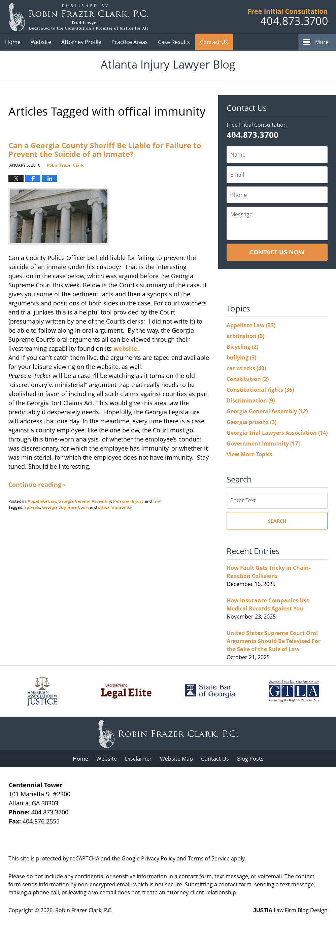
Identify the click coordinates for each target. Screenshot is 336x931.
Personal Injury (128, 501)
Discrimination (251, 400)
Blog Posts (250, 758)
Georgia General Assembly (84, 501)
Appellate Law (42, 501)
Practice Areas (129, 42)
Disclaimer (138, 758)
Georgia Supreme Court (65, 507)
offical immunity (115, 507)
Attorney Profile (81, 42)
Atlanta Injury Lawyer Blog (78, 17)
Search (277, 521)
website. (127, 348)
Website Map (176, 758)
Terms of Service (209, 858)
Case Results (174, 42)
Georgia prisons (251, 422)
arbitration (245, 336)
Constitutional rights (260, 389)
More (322, 42)
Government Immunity (263, 443)
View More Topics (249, 454)
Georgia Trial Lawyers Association (277, 432)
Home (13, 42)
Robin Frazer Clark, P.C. (83, 910)
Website (41, 42)
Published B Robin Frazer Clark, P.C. (288, 17)
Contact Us (214, 42)
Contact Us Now (277, 252)
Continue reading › (36, 484)
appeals (32, 507)
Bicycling (242, 346)
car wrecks (246, 368)
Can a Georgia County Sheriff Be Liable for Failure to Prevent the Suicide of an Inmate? (104, 149)
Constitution (248, 379)
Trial (157, 501)
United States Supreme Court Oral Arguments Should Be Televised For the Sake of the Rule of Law (274, 641)
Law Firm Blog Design (290, 910)
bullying (241, 357)
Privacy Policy (158, 858)
